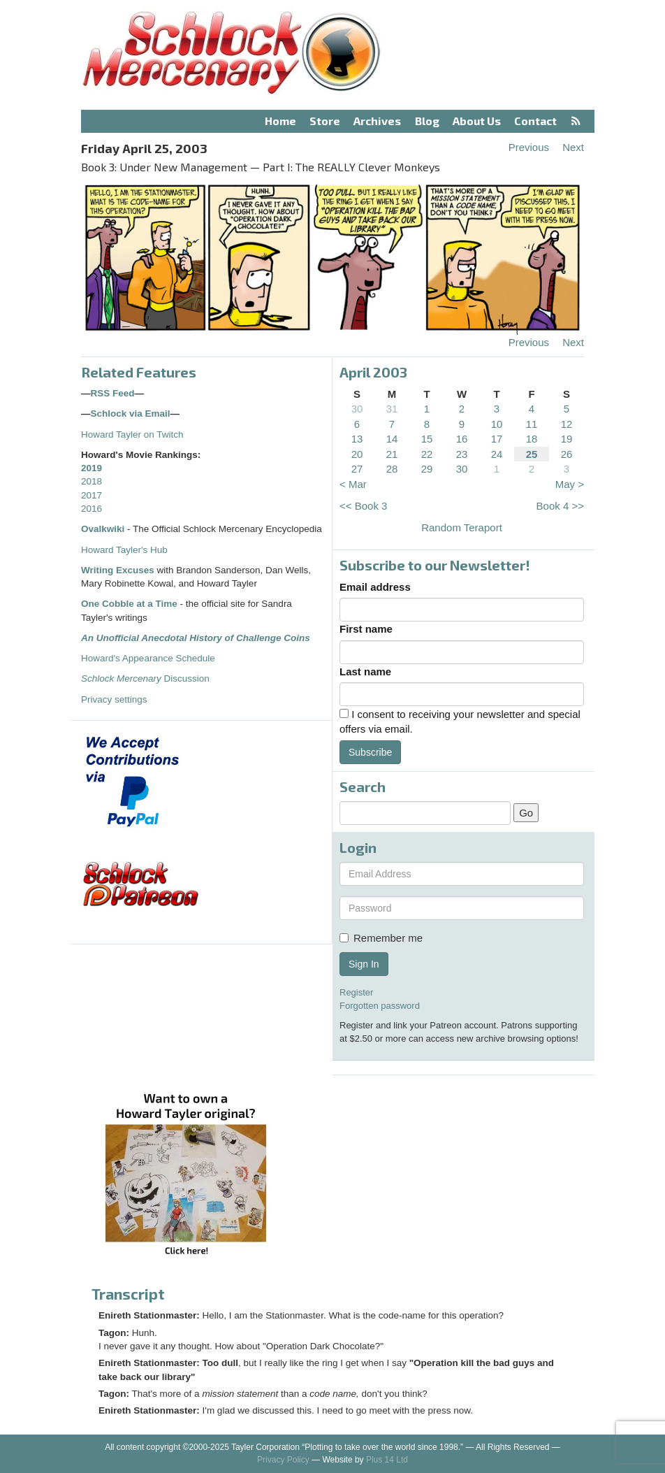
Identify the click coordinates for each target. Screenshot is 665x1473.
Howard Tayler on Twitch (132, 434)
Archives (377, 120)
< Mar (353, 484)
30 (357, 409)
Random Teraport (461, 527)
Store (324, 120)
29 (427, 469)
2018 (91, 481)
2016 (91, 508)
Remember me (381, 938)
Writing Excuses (117, 570)
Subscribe (370, 752)
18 (532, 439)
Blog (427, 120)
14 (392, 439)
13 (357, 439)
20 (357, 454)
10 (497, 424)
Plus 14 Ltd (387, 1460)
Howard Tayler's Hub (124, 550)
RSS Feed (113, 393)
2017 (91, 495)
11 (532, 424)
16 (462, 439)
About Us (477, 120)
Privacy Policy (283, 1460)
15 (427, 439)
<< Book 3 (363, 506)
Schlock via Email (130, 413)
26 (567, 454)
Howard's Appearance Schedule (148, 658)
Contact (535, 120)
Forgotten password (379, 1005)
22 (427, 454)
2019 (91, 468)
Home (280, 120)
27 (357, 469)
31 (392, 409)
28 (392, 469)
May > (569, 484)
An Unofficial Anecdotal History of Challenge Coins (195, 638)
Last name (365, 671)
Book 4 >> (560, 506)
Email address (375, 587)
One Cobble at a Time (129, 603)
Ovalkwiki (104, 529)
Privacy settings (114, 699)
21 (392, 454)
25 (532, 454)
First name (366, 629)
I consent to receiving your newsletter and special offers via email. (459, 721)
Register (356, 992)
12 (567, 424)
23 (462, 454)
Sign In (364, 964)
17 (497, 439)
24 (497, 454)
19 (567, 439)
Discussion (145, 678)
